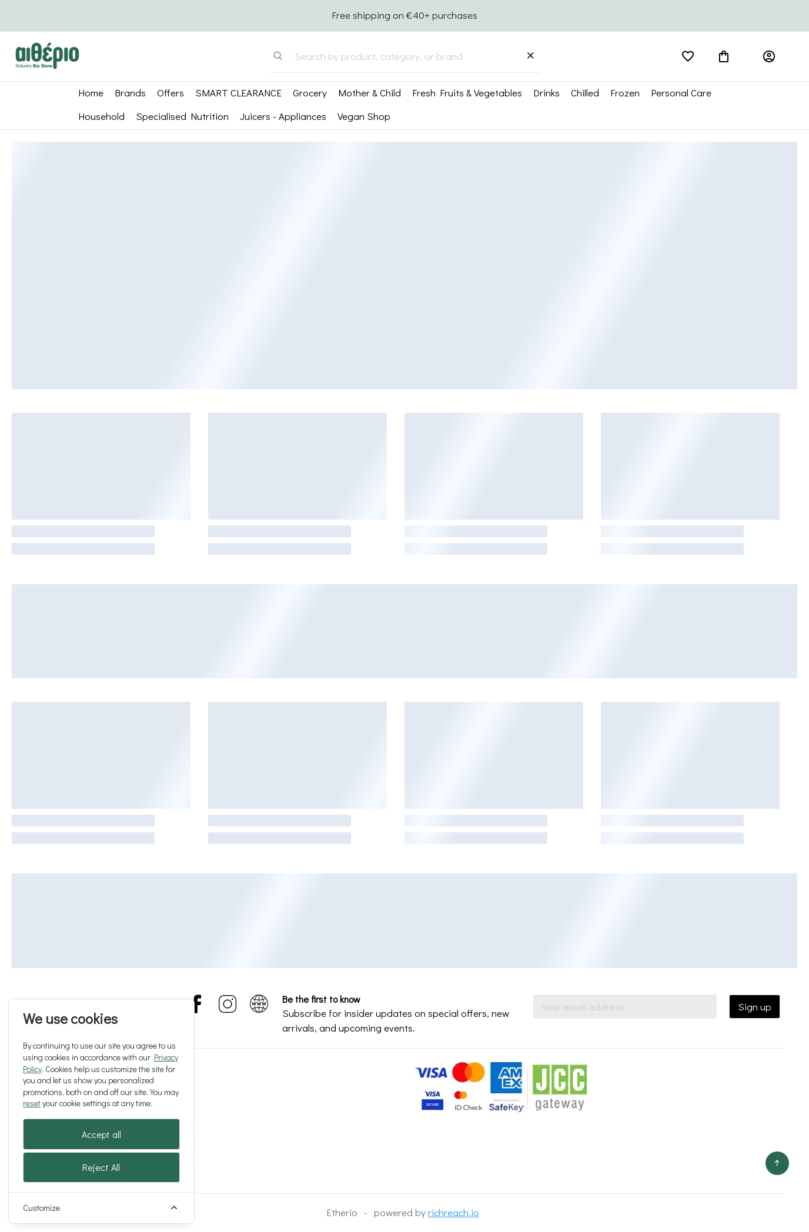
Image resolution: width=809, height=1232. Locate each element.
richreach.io (453, 1212)
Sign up (754, 1006)
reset (32, 1103)
